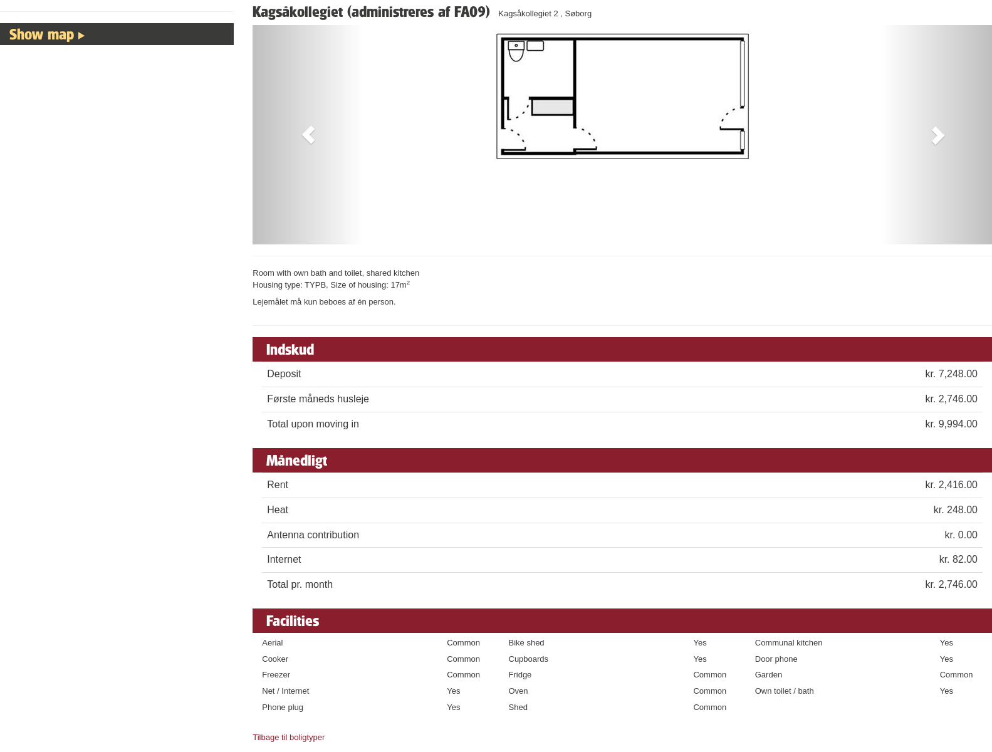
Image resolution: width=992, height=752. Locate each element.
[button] (308, 134)
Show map (41, 34)
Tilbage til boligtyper (289, 737)
